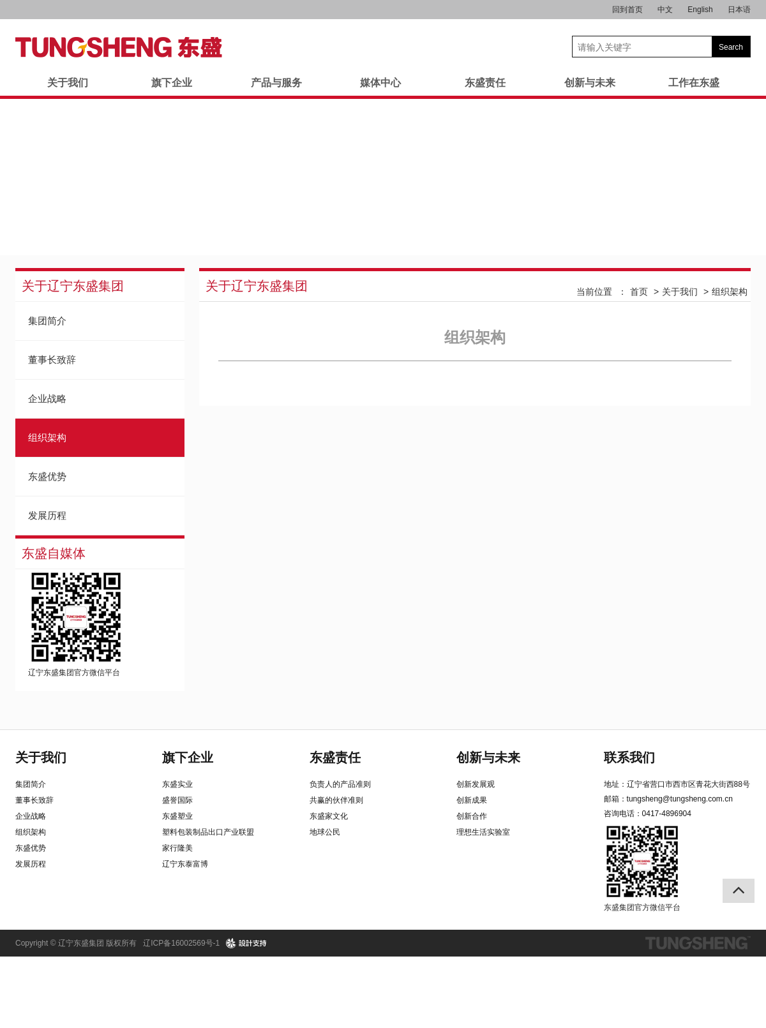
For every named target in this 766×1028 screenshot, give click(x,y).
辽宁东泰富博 (185, 864)
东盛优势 (47, 476)
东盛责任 (485, 82)
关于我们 (67, 82)
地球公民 (325, 832)
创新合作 (471, 816)
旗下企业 (171, 82)
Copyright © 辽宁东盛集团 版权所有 (76, 943)
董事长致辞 (52, 359)
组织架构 (47, 437)
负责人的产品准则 (340, 784)
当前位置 (594, 292)
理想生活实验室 (483, 832)
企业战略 (47, 398)
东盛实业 (177, 784)
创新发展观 (475, 784)
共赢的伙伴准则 (336, 800)
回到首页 (627, 9)
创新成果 (471, 800)
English (699, 9)
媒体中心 (380, 82)
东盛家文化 (329, 816)
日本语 (739, 9)
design (247, 943)
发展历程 (47, 515)
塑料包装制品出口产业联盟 (208, 832)
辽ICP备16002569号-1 (181, 943)
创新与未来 (589, 82)
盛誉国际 (177, 800)
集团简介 (47, 320)
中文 (665, 9)
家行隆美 (177, 848)
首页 (639, 292)
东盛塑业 (177, 816)
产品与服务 (276, 82)
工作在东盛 (693, 82)
